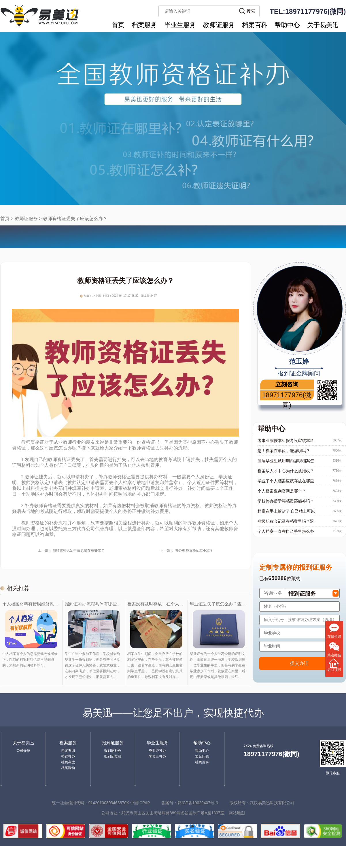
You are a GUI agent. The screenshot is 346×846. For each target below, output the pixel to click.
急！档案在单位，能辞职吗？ (284, 450)
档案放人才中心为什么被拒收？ (286, 471)
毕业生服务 (180, 25)
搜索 (251, 11)
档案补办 (68, 756)
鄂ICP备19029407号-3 (197, 802)
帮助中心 (287, 25)
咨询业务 (273, 593)
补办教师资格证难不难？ (194, 550)
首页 (118, 25)
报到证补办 (112, 751)
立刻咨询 (286, 384)
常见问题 (202, 756)
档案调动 (68, 768)
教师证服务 (219, 25)
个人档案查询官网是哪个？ (282, 491)
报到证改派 (112, 756)
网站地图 (237, 813)
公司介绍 (23, 751)
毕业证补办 (157, 751)
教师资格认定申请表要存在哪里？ (79, 550)
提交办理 (299, 663)
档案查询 (68, 751)
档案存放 (68, 762)
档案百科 (254, 25)
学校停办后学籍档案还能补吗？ (286, 501)
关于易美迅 (323, 25)
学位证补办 (157, 756)
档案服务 (144, 25)
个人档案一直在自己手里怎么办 (286, 531)
